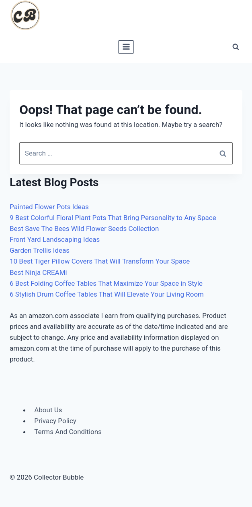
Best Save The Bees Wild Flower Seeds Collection (84, 228)
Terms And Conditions (68, 432)
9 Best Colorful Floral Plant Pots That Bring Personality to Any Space (113, 218)
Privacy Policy (55, 421)
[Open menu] (126, 47)
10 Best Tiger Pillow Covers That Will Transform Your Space (100, 261)
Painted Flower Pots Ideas (49, 207)
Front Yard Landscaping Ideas (55, 239)
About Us (48, 410)
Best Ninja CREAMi (38, 272)
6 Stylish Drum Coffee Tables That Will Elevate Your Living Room (107, 294)
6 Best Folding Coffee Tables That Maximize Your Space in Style (106, 283)
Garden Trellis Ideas (40, 250)
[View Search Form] (235, 47)
